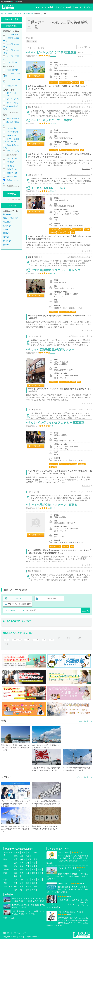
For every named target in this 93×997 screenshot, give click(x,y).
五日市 (42, 696)
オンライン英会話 (63, 7)
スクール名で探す (50, 657)
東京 (15, 917)
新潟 (15, 927)
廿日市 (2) (7, 241)
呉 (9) (5, 229)
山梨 (33, 921)
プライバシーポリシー (21, 991)
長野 (21, 927)
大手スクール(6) (13, 151)
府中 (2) (6, 237)
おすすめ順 (82, 47)
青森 (23, 910)
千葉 (35, 917)
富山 (33, 927)
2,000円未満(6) (12, 34)
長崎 (35, 944)
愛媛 (15, 941)
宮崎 (27, 948)
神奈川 (22, 917)
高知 (27, 941)
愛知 (15, 924)
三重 (27, 924)
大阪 (15, 931)
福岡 (15, 944)
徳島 (33, 941)
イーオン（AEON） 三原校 (50, 207)
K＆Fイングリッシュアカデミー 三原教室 (60, 467)
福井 (39, 927)
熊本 (21, 944)
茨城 (15, 921)
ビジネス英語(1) (13, 103)
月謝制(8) (10, 162)
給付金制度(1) (12, 177)
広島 (15, 937)
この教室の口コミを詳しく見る (76, 109)
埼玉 (29, 917)
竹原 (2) (6, 245)
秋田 (35, 910)
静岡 (21, 924)
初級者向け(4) (12, 173)
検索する (11, 194)
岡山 (21, 937)
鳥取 (33, 937)
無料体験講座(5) (13, 118)
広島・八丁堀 (19, 696)
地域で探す (19, 657)
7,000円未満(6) (12, 70)
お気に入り (38, 78)
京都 (27, 931)
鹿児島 (28, 944)
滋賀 (33, 931)
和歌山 (16, 934)
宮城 (15, 914)
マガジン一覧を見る (82, 835)
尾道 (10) (7, 222)
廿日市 (7, 701)
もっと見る (83, 103)
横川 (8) (6, 233)
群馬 (21, 921)
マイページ (41, 7)
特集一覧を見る (84, 779)
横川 (67, 696)
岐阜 (33, 924)
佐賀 (15, 948)
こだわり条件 (9, 668)
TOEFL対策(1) (12, 132)
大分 (21, 948)
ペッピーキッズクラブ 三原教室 (53, 131)
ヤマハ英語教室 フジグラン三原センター (59, 297)
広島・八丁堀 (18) (10, 218)
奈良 (39, 931)
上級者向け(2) (12, 169)
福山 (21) (7, 214)
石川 (27, 927)
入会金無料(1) (12, 158)
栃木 (27, 921)
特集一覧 (77, 7)
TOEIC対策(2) (12, 128)
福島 (27, 914)
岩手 (29, 910)
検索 (50, 7)
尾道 (32, 696)
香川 (21, 941)
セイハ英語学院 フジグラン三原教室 (56, 557)
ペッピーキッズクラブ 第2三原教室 (56, 54)
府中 (76, 696)
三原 (58, 696)
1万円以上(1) (12, 62)
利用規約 (6, 991)
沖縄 (33, 948)
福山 (7, 696)
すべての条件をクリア (13, 199)
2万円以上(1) (12, 86)
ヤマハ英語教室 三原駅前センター (55, 385)
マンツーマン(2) (13, 99)
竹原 (17, 701)
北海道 (16, 910)
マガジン (88, 7)
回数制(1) (10, 166)
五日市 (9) (7, 226)
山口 (27, 937)
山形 (21, 914)
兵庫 (21, 931)
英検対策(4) (11, 135)
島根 (39, 937)
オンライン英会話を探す (19, 661)
